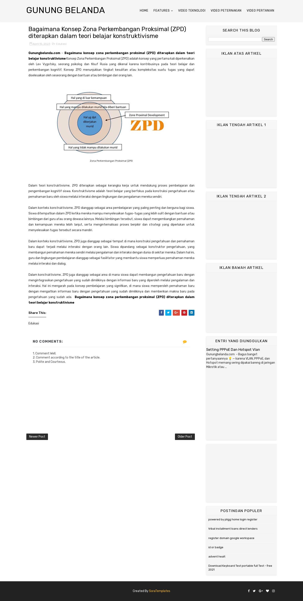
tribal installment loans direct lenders (233, 528)
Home (144, 10)
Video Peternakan (226, 10)
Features (162, 10)
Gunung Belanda (65, 10)
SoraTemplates (159, 591)
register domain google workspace (231, 538)
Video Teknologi (192, 10)
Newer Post (37, 436)
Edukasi (61, 43)
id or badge (215, 547)
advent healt (216, 556)
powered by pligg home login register (232, 519)
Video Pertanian (260, 10)
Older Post (185, 436)
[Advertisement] (241, 87)
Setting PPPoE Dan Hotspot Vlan (233, 350)
